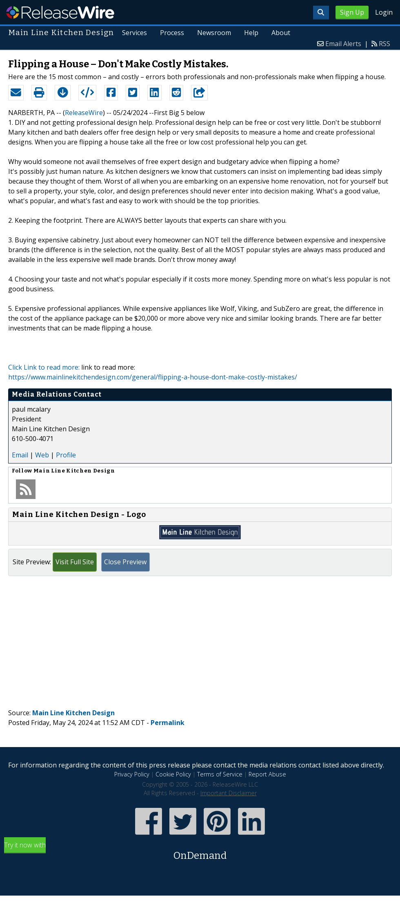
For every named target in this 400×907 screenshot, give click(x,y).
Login (384, 12)
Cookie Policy (173, 774)
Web (42, 454)
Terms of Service (219, 774)
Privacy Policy (131, 774)
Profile (66, 454)
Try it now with (200, 851)
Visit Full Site (75, 561)
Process (172, 32)
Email (20, 454)
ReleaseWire (60, 12)
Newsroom (214, 32)
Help (251, 32)
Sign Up (352, 12)
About (280, 32)
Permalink (167, 722)
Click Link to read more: (44, 367)
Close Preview (125, 561)
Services (134, 32)
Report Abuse (267, 774)
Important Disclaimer (228, 793)
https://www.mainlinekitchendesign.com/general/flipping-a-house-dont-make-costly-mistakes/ (152, 377)
